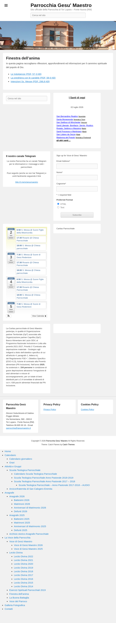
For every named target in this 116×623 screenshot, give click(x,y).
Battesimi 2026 (21, 500)
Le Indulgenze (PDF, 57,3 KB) (26, 74)
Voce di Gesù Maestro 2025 (28, 549)
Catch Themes (69, 444)
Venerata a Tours (79, 119)
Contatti (9, 609)
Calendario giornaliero (20, 459)
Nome (59, 172)
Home (8, 451)
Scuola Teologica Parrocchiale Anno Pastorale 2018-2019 (43, 477)
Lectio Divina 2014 (23, 586)
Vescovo (84, 122)
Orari (11, 462)
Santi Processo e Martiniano (69, 131)
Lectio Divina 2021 (23, 560)
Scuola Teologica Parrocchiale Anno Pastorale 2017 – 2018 (44, 481)
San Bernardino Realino (67, 116)
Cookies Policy (87, 409)
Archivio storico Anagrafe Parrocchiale (29, 534)
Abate (78, 134)
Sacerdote (82, 116)
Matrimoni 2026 (22, 504)
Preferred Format (64, 200)
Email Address (63, 161)
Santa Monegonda (64, 119)
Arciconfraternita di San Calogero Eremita (30, 488)
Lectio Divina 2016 (23, 579)
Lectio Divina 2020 (23, 563)
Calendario (10, 455)
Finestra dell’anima (23, 58)
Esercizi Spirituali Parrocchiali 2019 (27, 590)
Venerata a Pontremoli (83, 137)
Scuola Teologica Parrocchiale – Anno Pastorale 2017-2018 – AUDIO (54, 485)
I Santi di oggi (77, 97)
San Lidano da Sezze (66, 134)
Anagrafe (9, 492)
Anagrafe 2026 (17, 496)
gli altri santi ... (63, 140)
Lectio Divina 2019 (23, 567)
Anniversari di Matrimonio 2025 (30, 526)
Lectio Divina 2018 (23, 571)
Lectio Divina (16, 552)
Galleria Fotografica (15, 605)
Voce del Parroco (18, 601)
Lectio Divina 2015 (23, 582)
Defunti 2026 (20, 511)
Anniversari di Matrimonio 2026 (30, 507)
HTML (63, 204)
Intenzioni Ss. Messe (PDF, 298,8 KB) (30, 81)
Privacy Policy (49, 409)
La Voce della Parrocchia (17, 537)
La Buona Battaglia (19, 597)
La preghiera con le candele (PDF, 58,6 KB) (33, 77)
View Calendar (39, 316)
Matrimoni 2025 (22, 522)
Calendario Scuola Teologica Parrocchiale (35, 473)
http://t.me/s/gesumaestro (26, 182)
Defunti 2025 (20, 530)
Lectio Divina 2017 (23, 575)
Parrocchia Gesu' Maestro (61, 5)
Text (62, 207)
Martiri (84, 128)
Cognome (61, 183)
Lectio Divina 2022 (23, 556)
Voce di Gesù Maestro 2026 (28, 545)
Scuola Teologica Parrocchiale (24, 470)
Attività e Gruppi (13, 466)
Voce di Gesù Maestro (20, 541)
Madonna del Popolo (65, 137)
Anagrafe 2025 (17, 515)
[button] (8, 316)
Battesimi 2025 (21, 519)
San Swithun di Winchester (68, 122)
